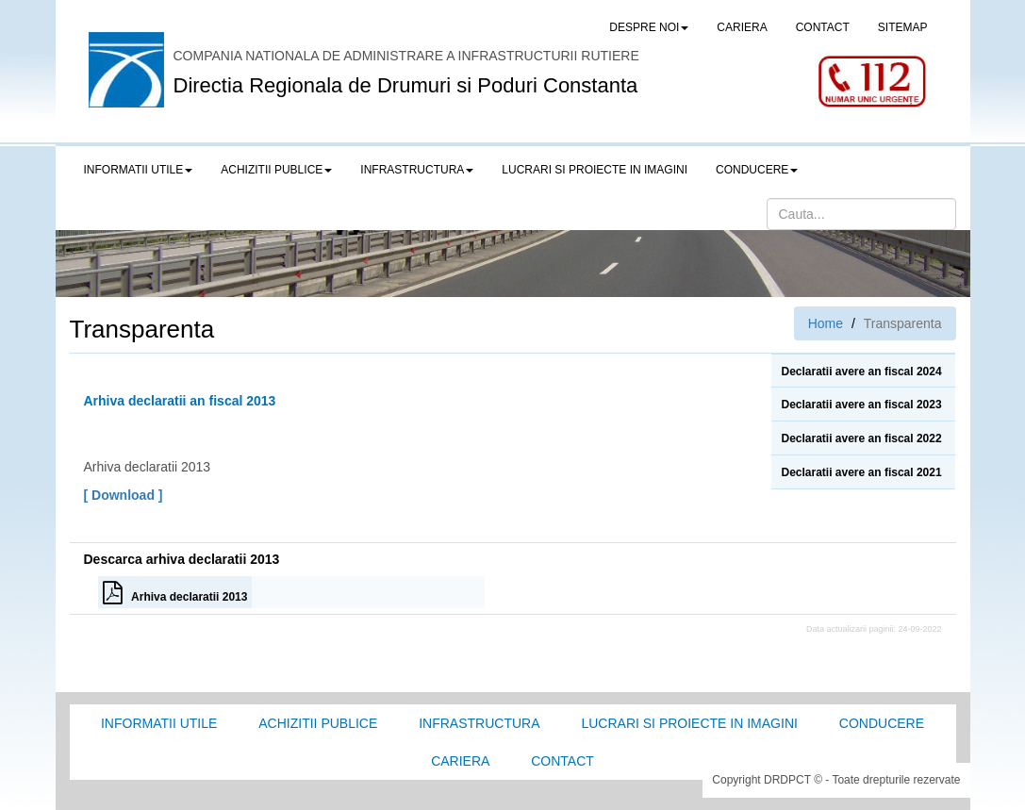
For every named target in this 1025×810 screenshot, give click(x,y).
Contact (562, 761)
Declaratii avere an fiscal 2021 (861, 472)
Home (825, 323)
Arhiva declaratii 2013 (175, 592)
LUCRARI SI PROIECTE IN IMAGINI (594, 169)
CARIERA (742, 27)
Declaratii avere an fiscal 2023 (861, 404)
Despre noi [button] (648, 27)
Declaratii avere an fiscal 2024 (861, 371)
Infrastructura (479, 723)
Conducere (881, 723)
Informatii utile (159, 723)
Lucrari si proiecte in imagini (689, 723)
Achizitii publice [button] (276, 169)
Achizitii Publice (317, 723)
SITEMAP (903, 27)
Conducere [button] (757, 169)
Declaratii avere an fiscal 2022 (861, 438)
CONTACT (823, 27)
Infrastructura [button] (416, 169)
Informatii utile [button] (138, 169)
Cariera (460, 761)
